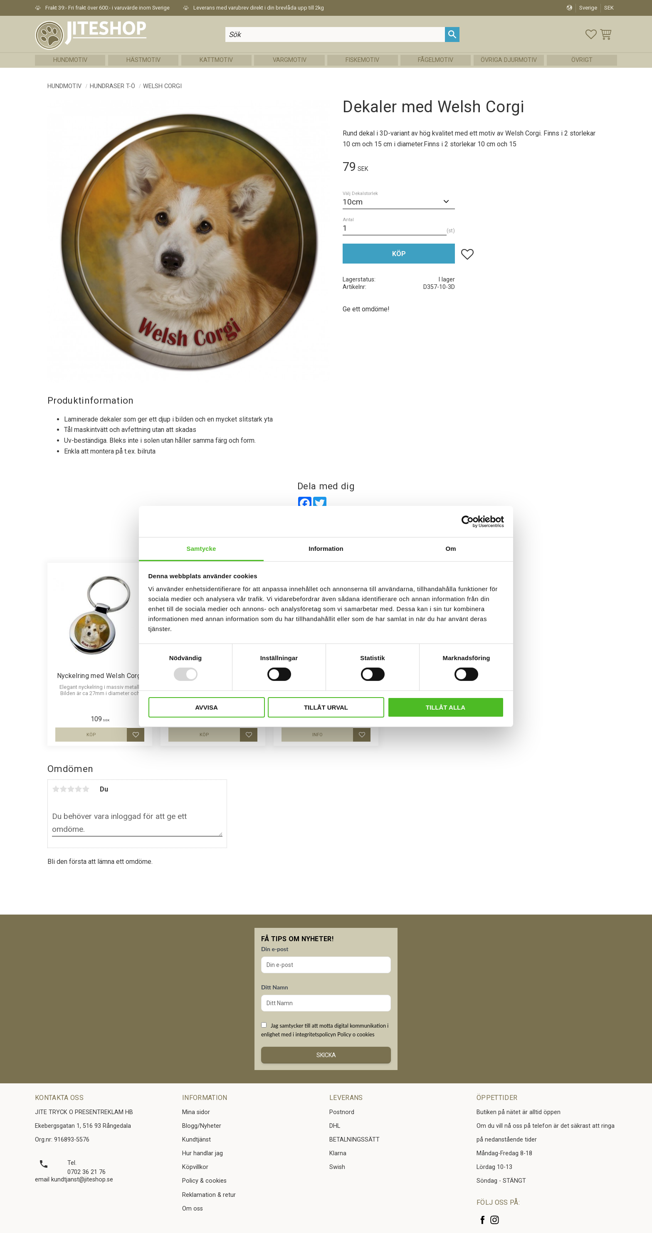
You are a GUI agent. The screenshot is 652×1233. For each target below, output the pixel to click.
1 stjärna (55, 789)
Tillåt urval (326, 707)
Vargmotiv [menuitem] (289, 60)
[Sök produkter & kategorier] (335, 34)
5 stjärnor (85, 789)
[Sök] (452, 34)
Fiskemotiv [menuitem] (362, 60)
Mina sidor (196, 1112)
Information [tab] (326, 548)
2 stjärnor (63, 789)
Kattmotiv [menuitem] (216, 60)
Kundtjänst (196, 1139)
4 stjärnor (78, 789)
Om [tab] (450, 548)
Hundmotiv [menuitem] (70, 60)
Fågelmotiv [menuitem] (435, 60)
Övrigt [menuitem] (582, 60)
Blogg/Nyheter (201, 1125)
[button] (591, 34)
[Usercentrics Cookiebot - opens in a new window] (467, 521)
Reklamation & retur (209, 1194)
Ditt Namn (274, 987)
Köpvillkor (195, 1167)
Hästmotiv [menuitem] (143, 60)
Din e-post (274, 948)
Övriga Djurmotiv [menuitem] (509, 60)
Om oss (192, 1208)
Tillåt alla (445, 707)
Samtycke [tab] (201, 548)
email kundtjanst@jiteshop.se (74, 1179)
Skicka (326, 1055)
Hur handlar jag (202, 1153)
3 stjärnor (70, 789)
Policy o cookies (355, 1034)
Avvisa (206, 707)
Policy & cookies (204, 1180)
